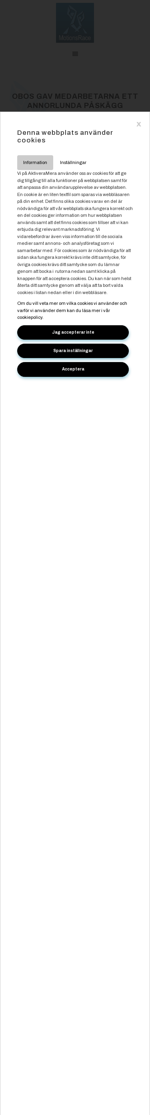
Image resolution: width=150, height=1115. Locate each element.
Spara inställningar (73, 350)
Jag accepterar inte (73, 332)
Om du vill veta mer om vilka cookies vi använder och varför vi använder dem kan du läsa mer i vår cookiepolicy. (72, 310)
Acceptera (73, 369)
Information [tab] (35, 162)
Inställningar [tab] (73, 162)
